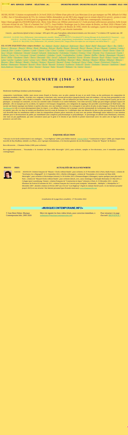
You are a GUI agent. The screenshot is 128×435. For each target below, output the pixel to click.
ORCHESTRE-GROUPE (70, 5)
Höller (10, 57)
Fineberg (73, 53)
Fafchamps (64, 53)
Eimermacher (53, 53)
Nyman (67, 62)
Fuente (120, 53)
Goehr (58, 55)
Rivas (39, 64)
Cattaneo (26, 50)
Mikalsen (110, 60)
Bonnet (67, 48)
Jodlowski (63, 57)
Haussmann (111, 55)
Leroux (32, 60)
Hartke (102, 55)
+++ (67, 35)
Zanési (80, 67)
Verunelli (60, 67)
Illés (48, 57)
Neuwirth (51, 62)
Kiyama (87, 57)
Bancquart (102, 46)
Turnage (46, 67)
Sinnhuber (96, 64)
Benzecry (4, 48)
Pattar (90, 62)
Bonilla (59, 48)
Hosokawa (18, 57)
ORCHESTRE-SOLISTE (88, 5)
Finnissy (82, 53)
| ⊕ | (47, 5)
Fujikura (4, 55)
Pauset (97, 62)
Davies (112, 50)
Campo (121, 48)
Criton (78, 50)
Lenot (25, 60)
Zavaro (88, 67)
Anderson (64, 46)
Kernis (79, 57)
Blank (36, 48)
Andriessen (74, 46)
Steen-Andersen (7, 67)
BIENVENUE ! (114, 215)
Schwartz (60, 64)
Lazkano (18, 60)
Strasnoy (18, 67)
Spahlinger (114, 64)
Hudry (26, 57)
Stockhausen (7, 108)
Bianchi (22, 48)
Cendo (33, 50)
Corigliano (70, 50)
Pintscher (115, 62)
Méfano (102, 60)
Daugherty (97, 50)
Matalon (94, 60)
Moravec (4, 62)
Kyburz (108, 57)
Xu (75, 67)
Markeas (86, 60)
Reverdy (32, 64)
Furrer (12, 55)
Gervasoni (24, 55)
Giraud (33, 55)
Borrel (82, 48)
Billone (29, 48)
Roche (44, 64)
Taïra (31, 67)
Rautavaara (13, 64)
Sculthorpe (70, 64)
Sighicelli (79, 64)
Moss (12, 62)
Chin (48, 50)
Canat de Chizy (7, 50)
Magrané (71, 60)
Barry (110, 46)
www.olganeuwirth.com (88, 188)
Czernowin (87, 50)
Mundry (26, 62)
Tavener (38, 67)
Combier (61, 50)
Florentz (96, 53)
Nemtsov (42, 62)
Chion (53, 50)
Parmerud (76, 62)
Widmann (69, 67)
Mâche (44, 60)
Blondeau (43, 48)
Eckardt (35, 53)
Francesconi (110, 53)
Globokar (51, 55)
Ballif (94, 46)
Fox (102, 53)
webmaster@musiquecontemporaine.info (56, 215)
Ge (17, 55)
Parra (83, 62)
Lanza (3, 60)
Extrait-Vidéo (82, 139)
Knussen (95, 57)
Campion (113, 48)
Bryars (97, 48)
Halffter (95, 55)
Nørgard (59, 62)
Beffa (120, 46)
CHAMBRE (112, 5)
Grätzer (80, 55)
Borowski (74, 48)
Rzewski (52, 64)
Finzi (89, 53)
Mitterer (119, 60)
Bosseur (90, 48)
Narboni (34, 62)
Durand (27, 53)
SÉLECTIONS (39, 5)
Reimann (23, 64)
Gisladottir (41, 55)
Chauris (41, 50)
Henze (91, 99)
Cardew (18, 50)
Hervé (3, 57)
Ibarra (33, 57)
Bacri (82, 46)
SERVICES (20, 5)
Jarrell (54, 57)
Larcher (10, 60)
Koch (102, 57)
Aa (43, 46)
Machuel (52, 60)
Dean (118, 50)
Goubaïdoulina (69, 55)
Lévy (38, 60)
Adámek (49, 46)
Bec (115, 46)
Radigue (4, 64)
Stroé (25, 67)
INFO (13, 5)
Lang (122, 57)
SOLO (120, 5)
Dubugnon (18, 53)
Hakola (87, 55)
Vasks (53, 67)
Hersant (120, 55)
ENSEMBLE (102, 5)
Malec (78, 60)
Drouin (10, 53)
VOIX (125, 5)
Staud (122, 64)
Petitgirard (105, 62)
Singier (87, 64)
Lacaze (116, 57)
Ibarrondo (41, 57)
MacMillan (61, 60)
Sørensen (105, 64)
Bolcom (52, 48)
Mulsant (18, 62)
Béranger (13, 48)
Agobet (56, 46)
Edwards (42, 53)
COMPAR (28, 5)
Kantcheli (72, 57)
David (105, 50)
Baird (88, 46)
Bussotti (104, 48)
